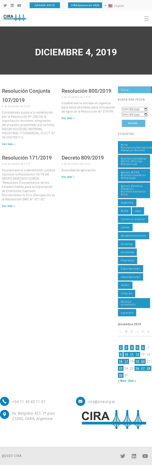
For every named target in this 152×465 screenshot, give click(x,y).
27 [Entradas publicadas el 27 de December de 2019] (143, 368)
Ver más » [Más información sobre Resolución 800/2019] (68, 118)
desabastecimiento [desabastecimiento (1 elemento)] (133, 235)
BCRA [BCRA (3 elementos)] (124, 211)
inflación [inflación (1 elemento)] (126, 293)
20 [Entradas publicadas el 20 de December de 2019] (143, 361)
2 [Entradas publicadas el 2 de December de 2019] (121, 347)
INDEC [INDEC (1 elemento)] (125, 285)
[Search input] (135, 89)
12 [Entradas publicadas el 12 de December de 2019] (137, 354)
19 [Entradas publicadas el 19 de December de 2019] (137, 361)
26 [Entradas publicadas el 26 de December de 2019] (137, 368)
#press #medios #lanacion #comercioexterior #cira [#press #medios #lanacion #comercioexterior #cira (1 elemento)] (133, 190)
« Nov (122, 380)
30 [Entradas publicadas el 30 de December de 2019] (121, 375)
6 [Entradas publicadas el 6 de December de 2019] (143, 347)
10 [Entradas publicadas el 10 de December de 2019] (126, 354)
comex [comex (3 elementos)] (125, 227)
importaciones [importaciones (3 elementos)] (130, 277)
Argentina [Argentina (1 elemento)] (127, 202)
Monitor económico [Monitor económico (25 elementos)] (128, 303)
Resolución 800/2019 (86, 91)
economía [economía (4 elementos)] (127, 252)
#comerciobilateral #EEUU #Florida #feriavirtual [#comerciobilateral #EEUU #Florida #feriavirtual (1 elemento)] (133, 161)
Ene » (132, 380)
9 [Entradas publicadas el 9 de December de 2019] (121, 354)
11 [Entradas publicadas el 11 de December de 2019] (132, 354)
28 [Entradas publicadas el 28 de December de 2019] (148, 368)
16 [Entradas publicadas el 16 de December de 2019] (121, 361)
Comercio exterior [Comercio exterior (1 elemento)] (133, 219)
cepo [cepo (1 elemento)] (138, 211)
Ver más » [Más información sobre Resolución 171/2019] (8, 206)
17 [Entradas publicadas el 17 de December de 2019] (126, 361)
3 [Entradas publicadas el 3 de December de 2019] (126, 347)
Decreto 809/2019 (83, 158)
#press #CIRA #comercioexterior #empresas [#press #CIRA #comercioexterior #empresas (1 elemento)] (133, 175)
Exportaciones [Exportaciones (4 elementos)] (130, 268)
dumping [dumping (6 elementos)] (127, 244)
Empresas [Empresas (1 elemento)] (127, 260)
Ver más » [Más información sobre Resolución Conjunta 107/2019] (8, 144)
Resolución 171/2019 (27, 158)
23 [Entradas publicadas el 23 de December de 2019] (121, 368)
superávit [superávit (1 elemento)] (127, 312)
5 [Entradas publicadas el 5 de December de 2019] (137, 347)
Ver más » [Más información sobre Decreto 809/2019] (68, 177)
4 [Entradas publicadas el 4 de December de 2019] (132, 347)
